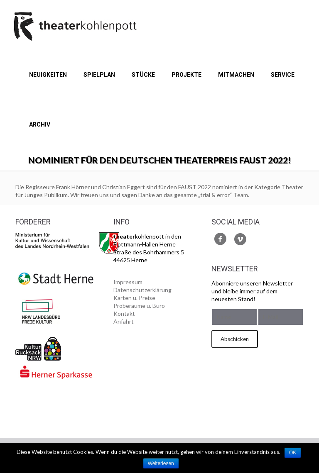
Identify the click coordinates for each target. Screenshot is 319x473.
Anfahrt (123, 321)
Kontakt (124, 313)
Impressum (127, 281)
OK (292, 453)
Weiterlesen (161, 463)
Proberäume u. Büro (139, 305)
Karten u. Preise (134, 297)
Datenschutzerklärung (142, 289)
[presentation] (245, 384)
